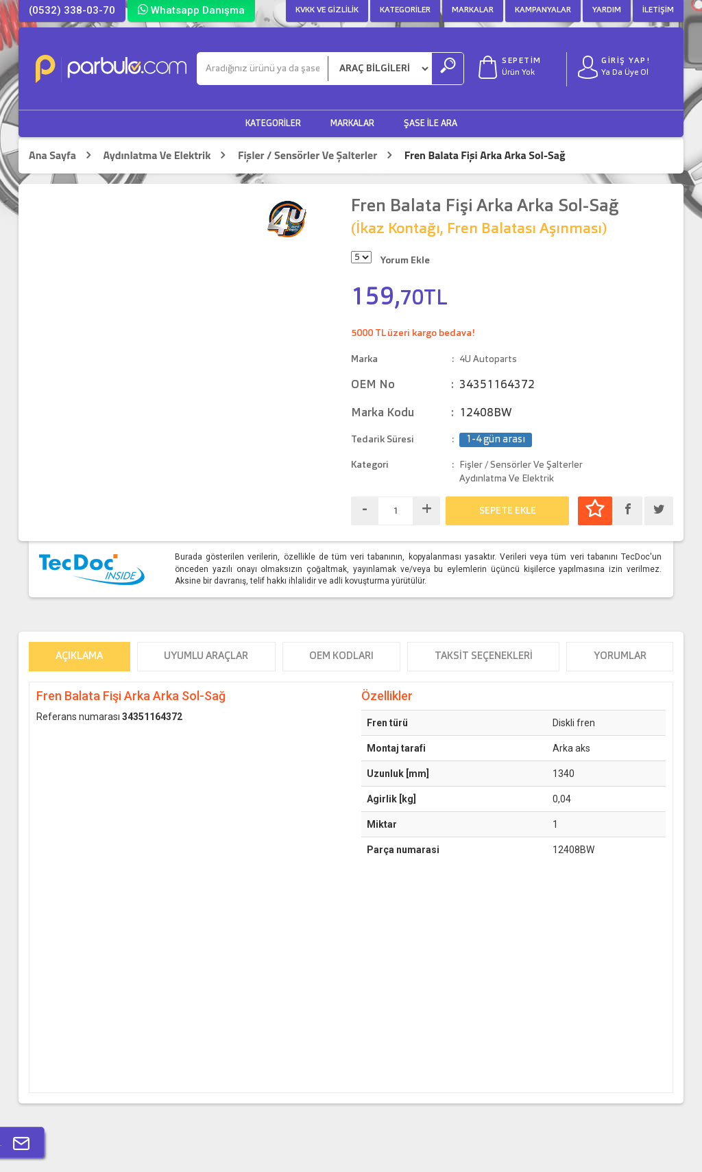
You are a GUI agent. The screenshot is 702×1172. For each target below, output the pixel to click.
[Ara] (262, 68)
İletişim (658, 10)
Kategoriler (405, 10)
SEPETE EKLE (507, 511)
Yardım (606, 10)
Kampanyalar (543, 10)
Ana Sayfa (52, 155)
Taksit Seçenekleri (484, 656)
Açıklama (79, 656)
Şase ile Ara (430, 123)
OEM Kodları (341, 656)
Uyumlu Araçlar (206, 656)
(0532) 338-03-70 (72, 10)
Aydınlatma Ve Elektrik (156, 155)
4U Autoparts (488, 359)
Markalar (473, 10)
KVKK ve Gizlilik (327, 10)
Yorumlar (620, 656)
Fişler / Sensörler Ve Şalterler (307, 155)
